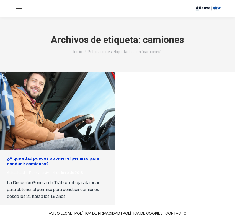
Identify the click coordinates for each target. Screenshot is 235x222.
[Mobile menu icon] (19, 8)
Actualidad (16, 173)
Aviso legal (60, 213)
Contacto (176, 213)
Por (39, 173)
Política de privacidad (97, 213)
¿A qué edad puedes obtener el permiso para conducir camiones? (53, 161)
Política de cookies (143, 213)
